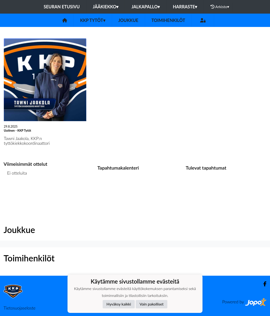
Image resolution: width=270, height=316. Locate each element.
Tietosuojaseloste (19, 308)
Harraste (185, 6)
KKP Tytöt (92, 20)
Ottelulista (15, 191)
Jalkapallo (145, 6)
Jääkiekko (105, 6)
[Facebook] (263, 283)
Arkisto (220, 7)
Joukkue (128, 20)
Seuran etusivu (62, 6)
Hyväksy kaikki (118, 304)
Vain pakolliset (152, 304)
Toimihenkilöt (168, 20)
